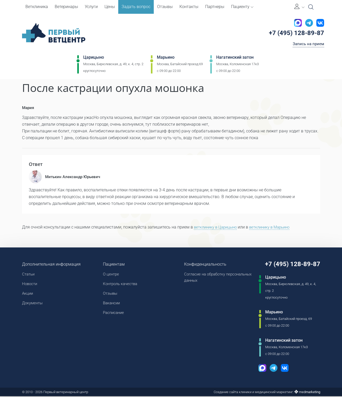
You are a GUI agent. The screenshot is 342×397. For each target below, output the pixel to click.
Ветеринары (66, 6)
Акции (28, 295)
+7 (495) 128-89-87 (294, 33)
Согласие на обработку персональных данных (203, 278)
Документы (33, 305)
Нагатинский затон (235, 58)
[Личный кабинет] (299, 6)
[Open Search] (311, 7)
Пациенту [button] (242, 6)
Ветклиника (36, 6)
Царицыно (93, 58)
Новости (30, 284)
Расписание (113, 315)
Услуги (91, 6)
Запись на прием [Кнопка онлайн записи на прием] (307, 45)
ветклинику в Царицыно (217, 227)
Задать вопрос (136, 6)
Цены (109, 6)
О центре (110, 274)
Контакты (188, 6)
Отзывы (165, 6)
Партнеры (214, 6)
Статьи (29, 274)
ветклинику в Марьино (275, 227)
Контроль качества (120, 284)
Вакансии (111, 305)
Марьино (166, 58)
